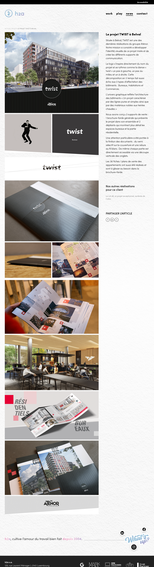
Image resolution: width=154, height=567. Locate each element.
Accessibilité (142, 2)
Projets (14, 28)
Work (109, 13)
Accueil (8, 28)
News (129, 13)
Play (119, 13)
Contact (142, 13)
